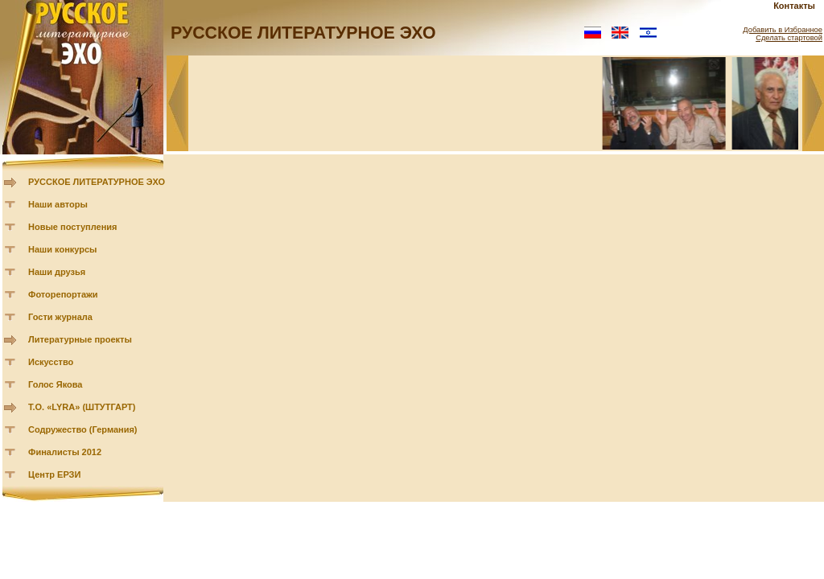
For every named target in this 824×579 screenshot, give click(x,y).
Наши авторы (58, 204)
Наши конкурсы (62, 249)
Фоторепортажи (63, 294)
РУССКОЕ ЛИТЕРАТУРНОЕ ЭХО (96, 182)
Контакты (794, 5)
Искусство (50, 362)
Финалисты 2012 (64, 452)
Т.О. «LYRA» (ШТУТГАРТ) (82, 407)
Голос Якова (55, 384)
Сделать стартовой (789, 38)
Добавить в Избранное (782, 30)
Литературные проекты (80, 339)
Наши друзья (56, 272)
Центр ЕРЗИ (54, 474)
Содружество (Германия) (82, 429)
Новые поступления (72, 227)
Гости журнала (60, 317)
